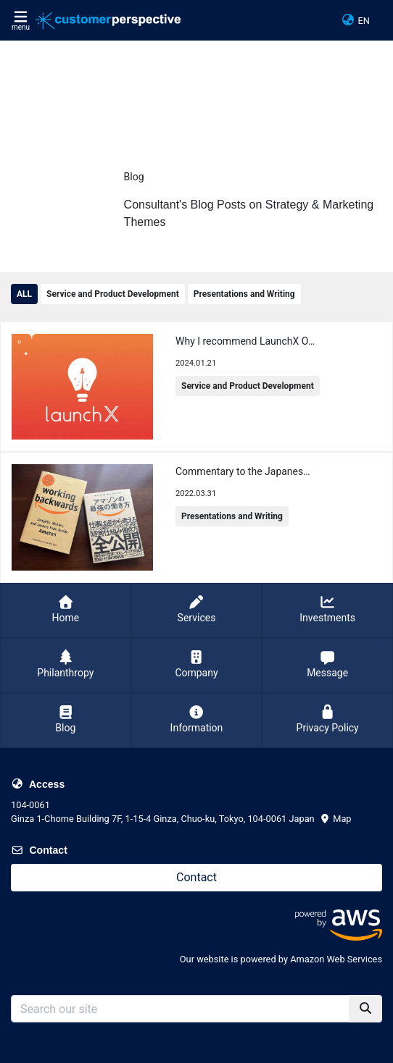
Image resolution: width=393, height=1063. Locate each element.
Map (335, 818)
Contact (196, 877)
